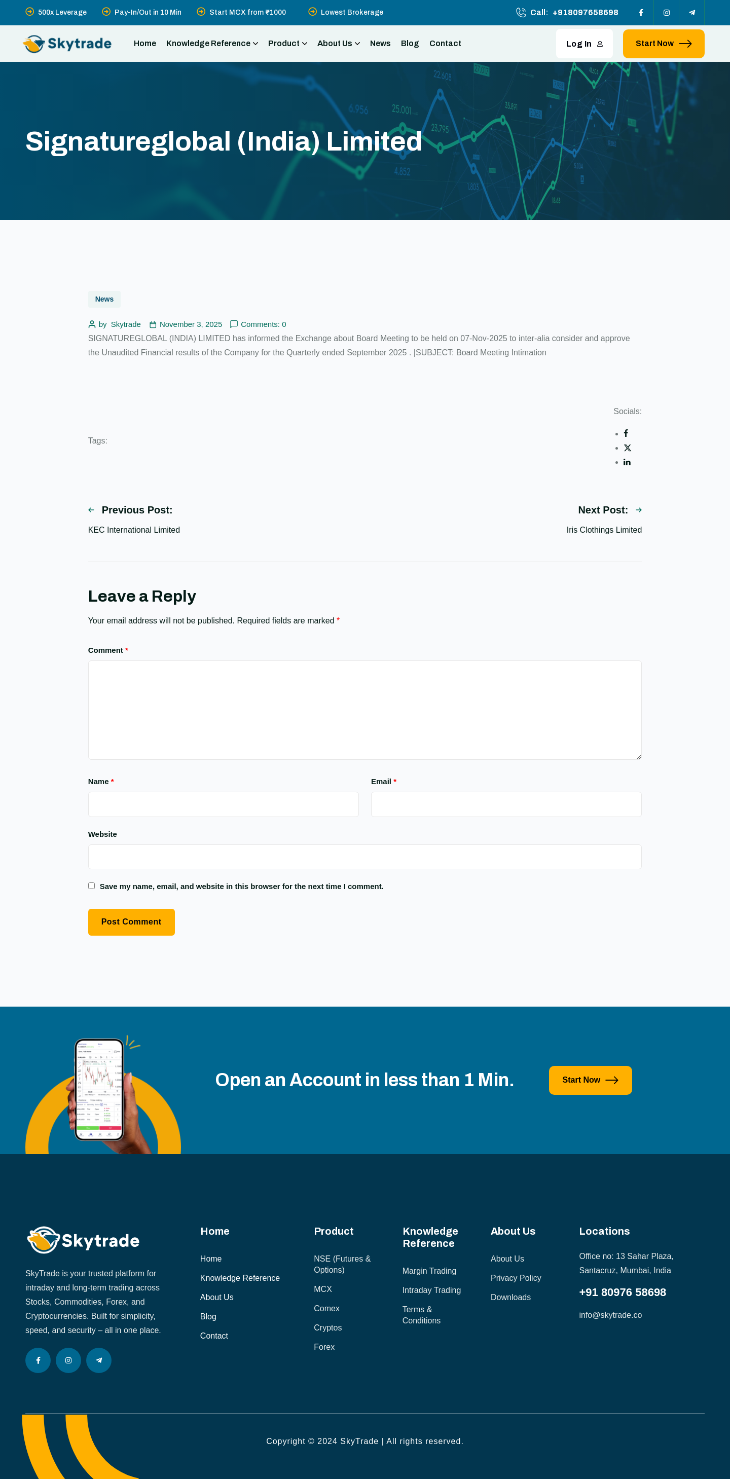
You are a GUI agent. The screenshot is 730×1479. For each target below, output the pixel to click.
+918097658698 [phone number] (585, 12)
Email (383, 781)
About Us (338, 43)
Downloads (511, 1297)
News (380, 43)
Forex (324, 1347)
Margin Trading (430, 1271)
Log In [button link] (584, 44)
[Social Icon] (641, 12)
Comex (327, 1308)
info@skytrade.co (610, 1315)
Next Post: (610, 509)
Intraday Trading (432, 1290)
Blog (410, 43)
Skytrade (126, 324)
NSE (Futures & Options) (342, 1264)
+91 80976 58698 (622, 1292)
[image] (103, 1151)
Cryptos (328, 1327)
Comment (108, 650)
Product (287, 43)
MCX (323, 1289)
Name (101, 781)
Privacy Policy (516, 1278)
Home (145, 43)
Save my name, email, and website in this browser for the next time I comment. (242, 886)
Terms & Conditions (422, 1315)
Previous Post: (130, 509)
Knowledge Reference (212, 43)
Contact (445, 43)
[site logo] (67, 43)
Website (102, 834)
